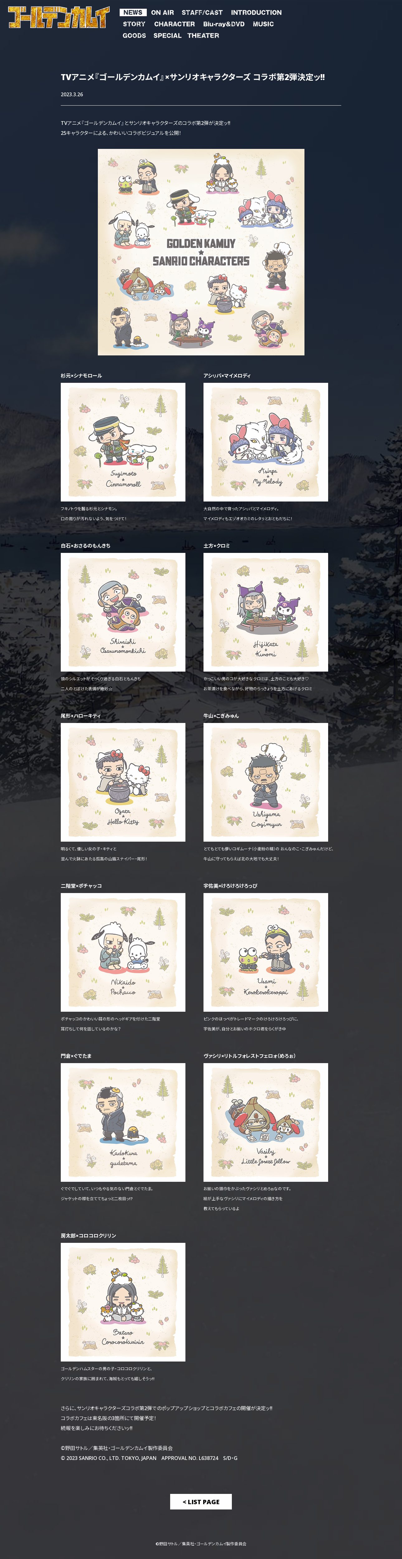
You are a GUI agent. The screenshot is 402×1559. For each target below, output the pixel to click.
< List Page (201, 1501)
